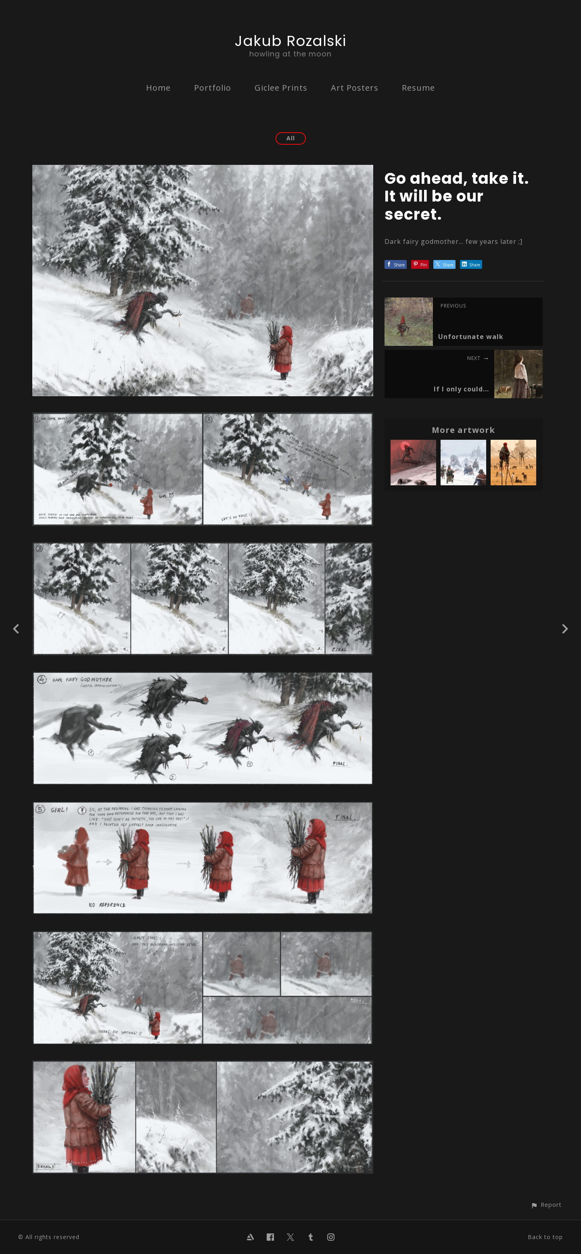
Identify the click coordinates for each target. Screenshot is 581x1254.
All (290, 138)
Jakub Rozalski (290, 41)
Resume (418, 87)
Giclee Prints (281, 87)
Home (158, 87)
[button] (546, 1204)
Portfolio (212, 87)
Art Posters (354, 87)
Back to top (545, 1237)
